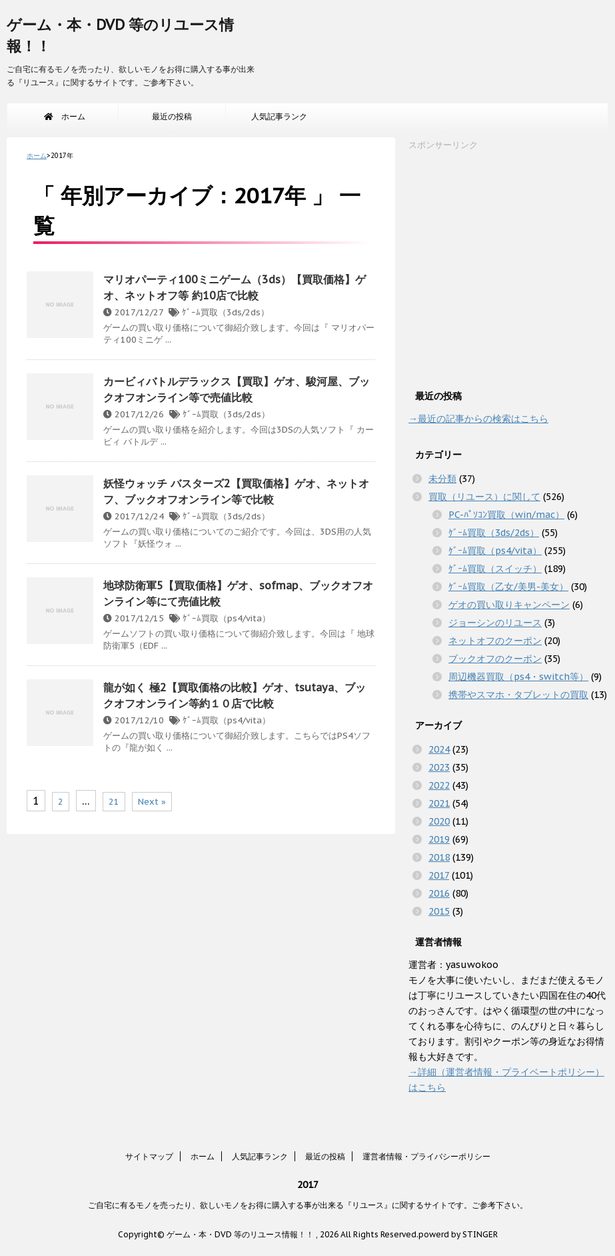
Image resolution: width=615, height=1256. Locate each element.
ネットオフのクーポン (495, 641)
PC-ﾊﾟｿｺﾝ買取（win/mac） (506, 515)
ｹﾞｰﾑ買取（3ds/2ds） (225, 312)
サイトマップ (149, 1156)
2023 (439, 767)
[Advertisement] (508, 266)
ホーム (64, 116)
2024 (439, 749)
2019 (439, 839)
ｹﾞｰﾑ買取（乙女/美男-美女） (508, 587)
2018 (439, 857)
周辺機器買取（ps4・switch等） (518, 677)
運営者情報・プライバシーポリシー (426, 1156)
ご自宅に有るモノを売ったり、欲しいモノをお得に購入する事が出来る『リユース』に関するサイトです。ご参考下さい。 (308, 1205)
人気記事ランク (279, 116)
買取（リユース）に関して (484, 497)
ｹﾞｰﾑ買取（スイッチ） (495, 569)
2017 (438, 875)
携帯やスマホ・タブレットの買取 (518, 695)
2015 (439, 911)
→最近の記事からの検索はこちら (478, 419)
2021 (439, 803)
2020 (439, 821)
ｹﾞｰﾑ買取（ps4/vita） (227, 618)
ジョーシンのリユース (495, 623)
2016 (439, 893)
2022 (439, 785)
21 (114, 801)
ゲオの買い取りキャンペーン (509, 605)
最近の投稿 (172, 116)
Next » (152, 801)
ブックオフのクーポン (495, 659)
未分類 (442, 479)
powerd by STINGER (458, 1234)
